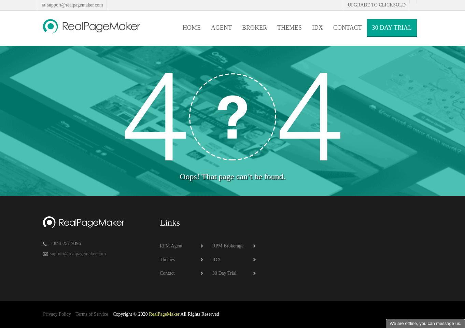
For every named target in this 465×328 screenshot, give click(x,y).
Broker (254, 27)
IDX (317, 27)
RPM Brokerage (227, 245)
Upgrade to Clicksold (377, 5)
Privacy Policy (57, 314)
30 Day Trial (392, 27)
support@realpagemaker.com (74, 5)
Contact (347, 27)
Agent (221, 27)
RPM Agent (171, 245)
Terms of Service (91, 314)
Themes (289, 27)
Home (192, 27)
